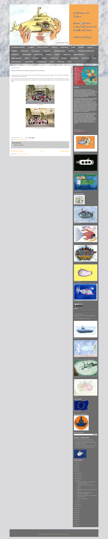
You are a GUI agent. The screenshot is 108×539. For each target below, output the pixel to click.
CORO (73, 47)
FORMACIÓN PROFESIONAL (86, 51)
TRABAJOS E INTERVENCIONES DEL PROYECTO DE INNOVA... (84, 493)
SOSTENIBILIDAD (41, 61)
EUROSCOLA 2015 (79, 314)
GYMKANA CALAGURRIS (81, 498)
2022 (76, 469)
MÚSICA (27, 58)
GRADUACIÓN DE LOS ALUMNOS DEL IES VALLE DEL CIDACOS (85, 482)
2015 (76, 517)
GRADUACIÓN (38, 54)
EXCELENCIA (47, 51)
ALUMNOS (31, 47)
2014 (76, 519)
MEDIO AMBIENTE (79, 54)
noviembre (78, 474)
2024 (76, 466)
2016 (76, 515)
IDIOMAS (57, 54)
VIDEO (69, 61)
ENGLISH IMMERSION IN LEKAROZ (83, 318)
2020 (76, 508)
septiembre (78, 478)
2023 (76, 467)
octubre (78, 476)
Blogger (67, 534)
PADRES (44, 58)
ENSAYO (89, 47)
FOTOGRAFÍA (15, 54)
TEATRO (52, 61)
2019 (76, 510)
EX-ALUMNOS (36, 51)
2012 (76, 523)
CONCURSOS (64, 47)
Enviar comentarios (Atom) (22, 153)
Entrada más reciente (17, 151)
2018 (76, 512)
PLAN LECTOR (54, 58)
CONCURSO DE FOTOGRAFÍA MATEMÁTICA (85, 441)
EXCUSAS (78, 487)
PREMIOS (64, 58)
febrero (78, 504)
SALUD (94, 58)
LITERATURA (67, 54)
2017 (76, 514)
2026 (76, 462)
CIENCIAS (54, 47)
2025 (76, 464)
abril (77, 502)
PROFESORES (74, 58)
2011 (76, 525)
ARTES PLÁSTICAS (42, 47)
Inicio (41, 151)
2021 (76, 471)
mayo (77, 500)
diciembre (78, 473)
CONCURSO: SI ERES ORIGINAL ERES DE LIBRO (86, 445)
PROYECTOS (85, 58)
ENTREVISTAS (24, 51)
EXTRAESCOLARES (59, 51)
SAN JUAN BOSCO (16, 61)
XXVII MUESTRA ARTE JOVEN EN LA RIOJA (84, 447)
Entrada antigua (64, 151)
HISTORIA (48, 54)
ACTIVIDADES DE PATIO (18, 47)
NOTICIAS (35, 58)
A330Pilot (55, 534)
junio (77, 480)
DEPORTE (81, 47)
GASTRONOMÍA (26, 54)
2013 (76, 521)
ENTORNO (14, 51)
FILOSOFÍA (71, 51)
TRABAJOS (61, 61)
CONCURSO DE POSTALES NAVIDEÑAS (84, 439)
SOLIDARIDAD (29, 61)
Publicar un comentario (18, 145)
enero (77, 506)
